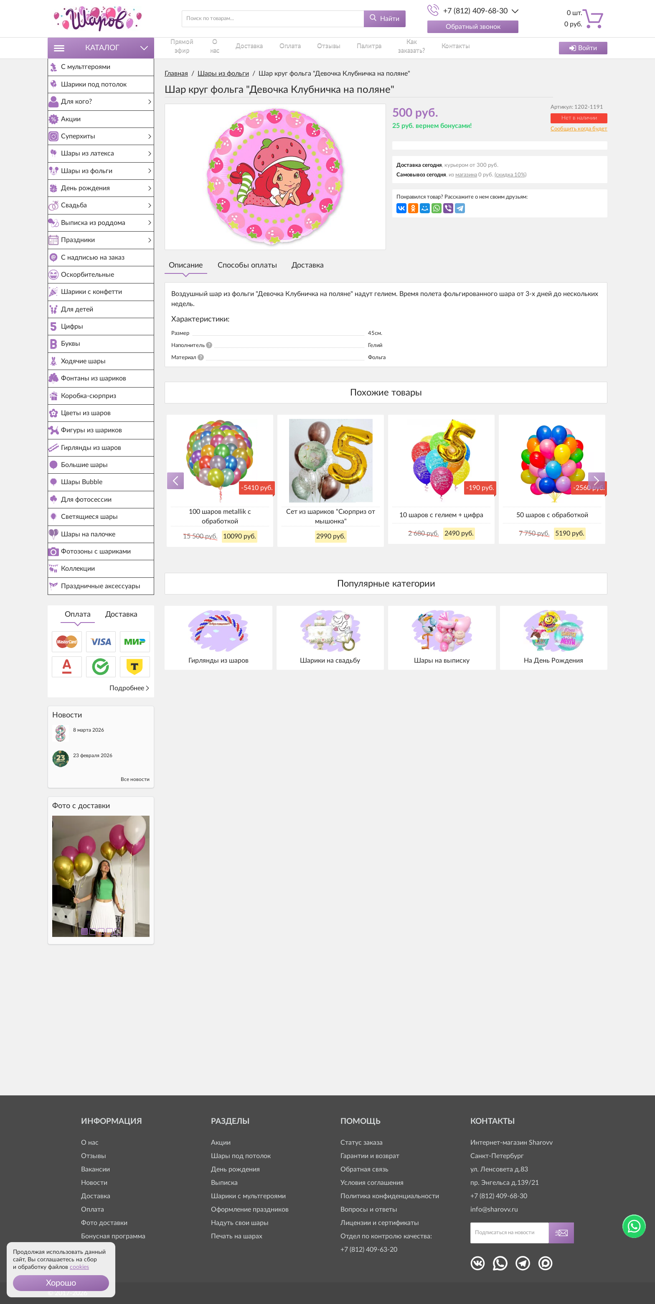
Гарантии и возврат (369, 1156)
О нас (222, 48)
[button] (61, 1283)
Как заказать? (398, 48)
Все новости (135, 903)
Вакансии (95, 1169)
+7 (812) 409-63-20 (368, 1249)
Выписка (224, 1182)
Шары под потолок (241, 1156)
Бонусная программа (113, 1236)
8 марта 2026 (88, 854)
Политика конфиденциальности (389, 1196)
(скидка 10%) (510, 175)
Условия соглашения (372, 1182)
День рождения (235, 1169)
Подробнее (129, 813)
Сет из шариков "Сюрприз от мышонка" (330, 516)
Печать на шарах (236, 1236)
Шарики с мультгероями (248, 1196)
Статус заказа (361, 1142)
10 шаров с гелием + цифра (441, 515)
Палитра (356, 48)
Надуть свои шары (240, 1223)
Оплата (78, 739)
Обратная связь (364, 1169)
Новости (94, 1182)
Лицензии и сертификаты (379, 1223)
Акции (221, 1142)
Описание (186, 265)
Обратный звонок (473, 26)
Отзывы (321, 48)
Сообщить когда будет (579, 129)
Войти (583, 48)
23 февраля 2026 (92, 880)
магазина (466, 175)
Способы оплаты (247, 265)
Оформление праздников (250, 1209)
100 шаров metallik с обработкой (220, 516)
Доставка (121, 739)
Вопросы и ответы (368, 1209)
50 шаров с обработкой (552, 515)
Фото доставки (104, 1223)
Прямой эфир (184, 48)
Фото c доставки (81, 930)
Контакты (443, 48)
